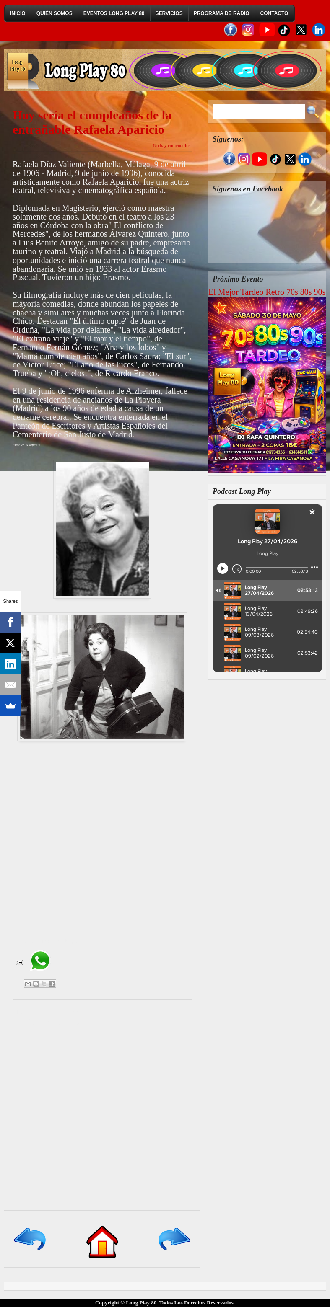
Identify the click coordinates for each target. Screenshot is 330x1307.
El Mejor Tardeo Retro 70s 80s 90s (266, 292)
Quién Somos (54, 13)
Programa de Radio (221, 13)
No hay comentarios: (172, 145)
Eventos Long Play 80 (114, 13)
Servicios (169, 13)
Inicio (18, 13)
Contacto (274, 13)
